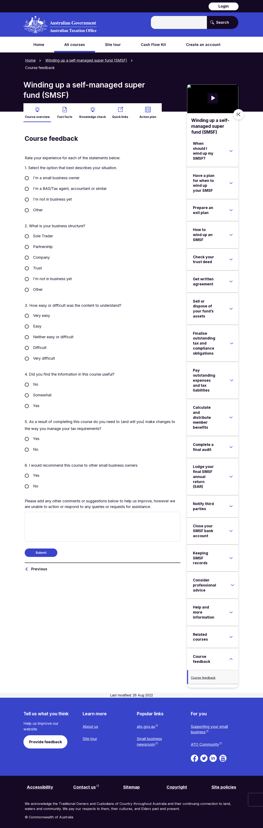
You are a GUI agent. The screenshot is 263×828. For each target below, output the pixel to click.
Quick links (120, 116)
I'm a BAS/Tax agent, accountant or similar (70, 188)
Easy (37, 326)
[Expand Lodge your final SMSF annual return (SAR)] (231, 476)
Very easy (41, 315)
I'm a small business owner (56, 177)
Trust (37, 267)
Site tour (90, 738)
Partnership (43, 246)
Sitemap (131, 786)
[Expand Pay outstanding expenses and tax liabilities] (231, 380)
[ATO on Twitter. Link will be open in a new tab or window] (204, 757)
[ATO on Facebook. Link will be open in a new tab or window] (194, 757)
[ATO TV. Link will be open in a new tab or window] (223, 757)
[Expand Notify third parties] (231, 506)
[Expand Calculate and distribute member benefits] (231, 417)
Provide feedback (45, 741)
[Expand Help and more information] (231, 612)
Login (223, 6)
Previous (39, 568)
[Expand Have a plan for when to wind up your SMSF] (231, 182)
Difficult (39, 347)
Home (30, 60)
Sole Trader (43, 235)
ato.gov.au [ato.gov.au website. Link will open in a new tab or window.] (146, 726)
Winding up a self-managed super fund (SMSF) (86, 60)
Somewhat (42, 394)
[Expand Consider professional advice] (232, 584)
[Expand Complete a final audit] (231, 446)
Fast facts (65, 116)
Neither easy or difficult (53, 336)
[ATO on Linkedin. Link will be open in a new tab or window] (213, 757)
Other (38, 209)
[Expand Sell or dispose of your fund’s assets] (231, 308)
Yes (36, 405)
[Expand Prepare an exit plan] (231, 209)
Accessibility (40, 786)
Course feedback (203, 677)
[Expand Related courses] (231, 636)
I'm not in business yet (52, 199)
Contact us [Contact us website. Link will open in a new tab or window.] (84, 786)
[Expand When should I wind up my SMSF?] (231, 150)
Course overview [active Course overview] (37, 116)
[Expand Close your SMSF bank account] (231, 530)
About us (90, 726)
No (35, 384)
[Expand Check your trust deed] (231, 259)
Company (41, 257)
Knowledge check (92, 116)
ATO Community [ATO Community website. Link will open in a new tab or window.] (205, 744)
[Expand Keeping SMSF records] (231, 557)
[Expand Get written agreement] (231, 281)
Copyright (177, 786)
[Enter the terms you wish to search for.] (179, 22)
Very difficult (44, 358)
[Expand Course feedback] (231, 658)
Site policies (223, 786)
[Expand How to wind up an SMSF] (231, 234)
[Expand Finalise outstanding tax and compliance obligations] (231, 343)
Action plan (148, 116)
